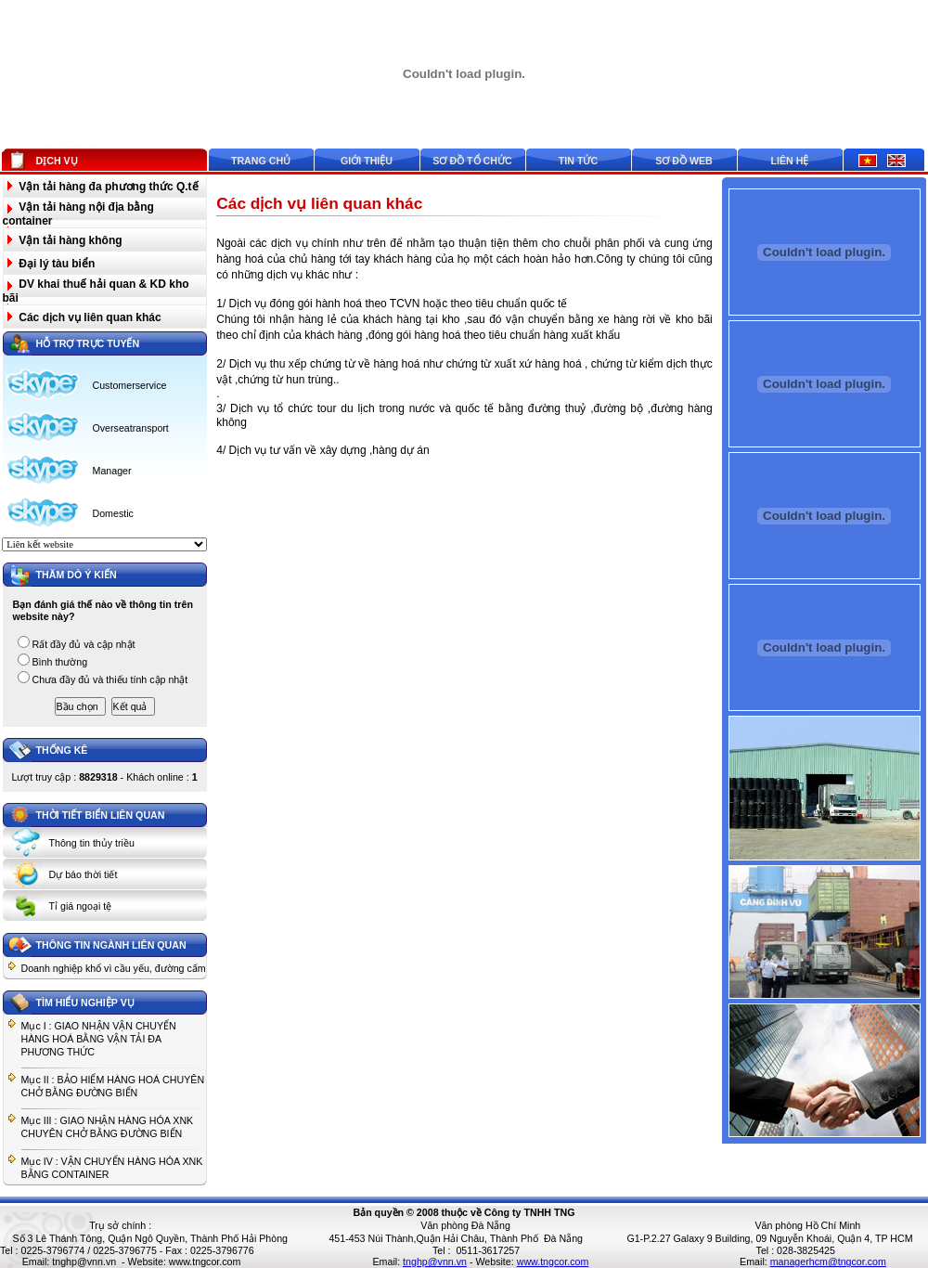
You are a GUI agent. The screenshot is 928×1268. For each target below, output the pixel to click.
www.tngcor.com (205, 1261)
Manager (112, 470)
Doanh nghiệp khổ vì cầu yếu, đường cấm (113, 968)
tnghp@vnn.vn (84, 1261)
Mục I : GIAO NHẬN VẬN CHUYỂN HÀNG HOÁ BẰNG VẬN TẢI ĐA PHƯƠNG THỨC (98, 1038)
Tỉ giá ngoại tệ (80, 906)
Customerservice (130, 385)
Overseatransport (131, 427)
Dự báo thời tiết (83, 874)
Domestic (113, 513)
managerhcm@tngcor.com (828, 1261)
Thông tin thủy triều (92, 842)
